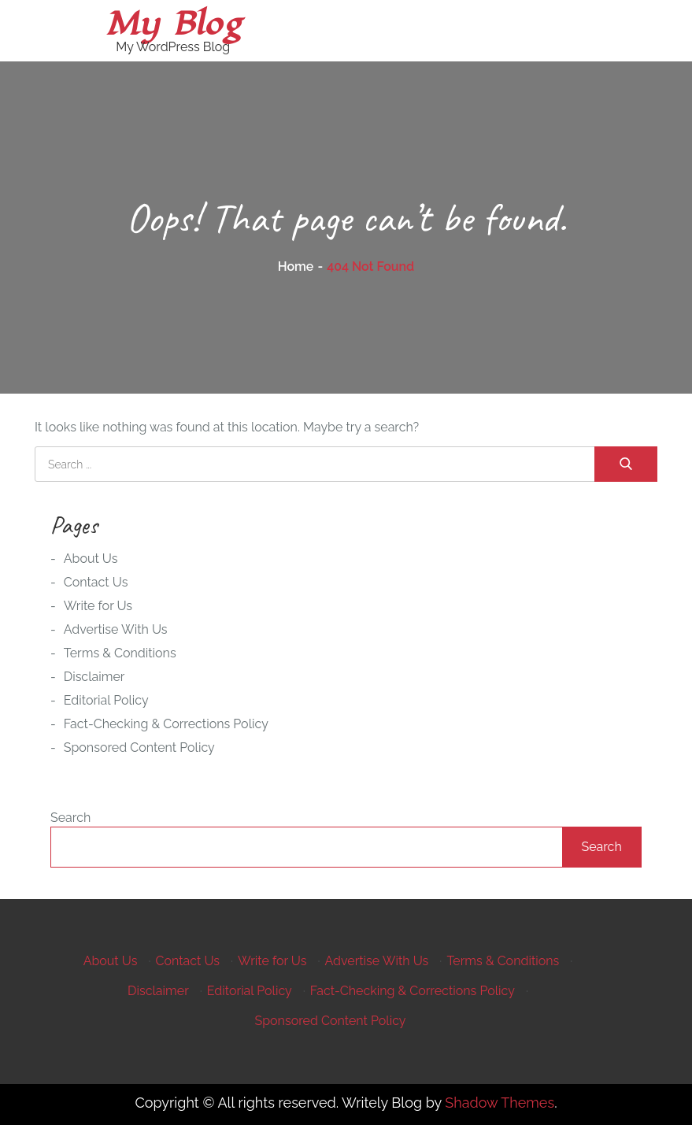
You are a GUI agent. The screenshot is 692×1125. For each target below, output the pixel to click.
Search (70, 817)
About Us (91, 558)
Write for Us (98, 605)
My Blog (173, 24)
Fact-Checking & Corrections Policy (166, 723)
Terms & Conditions (120, 653)
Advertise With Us (116, 629)
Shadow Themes (499, 1102)
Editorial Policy (106, 700)
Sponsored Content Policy (139, 747)
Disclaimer (94, 676)
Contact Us (96, 582)
